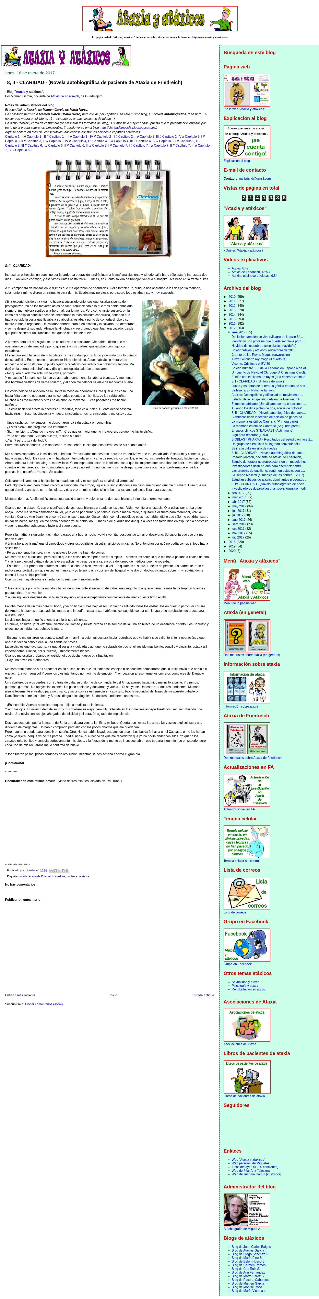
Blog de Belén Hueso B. (248, 1261)
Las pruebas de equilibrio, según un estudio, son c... (268, 470)
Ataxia (20, 91)
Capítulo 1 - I (14, 136)
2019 (232, 546)
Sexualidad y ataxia (245, 982)
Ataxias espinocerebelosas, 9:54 (254, 275)
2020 (232, 551)
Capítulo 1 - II (36, 136)
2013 (232, 310)
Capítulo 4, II (101, 141)
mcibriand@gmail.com (255, 178)
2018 (232, 542)
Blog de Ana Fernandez (248, 1272)
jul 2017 (238, 515)
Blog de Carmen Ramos (248, 1265)
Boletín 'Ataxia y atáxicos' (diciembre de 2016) (264, 350)
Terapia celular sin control (242, 861)
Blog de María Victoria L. (249, 1290)
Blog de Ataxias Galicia (248, 1250)
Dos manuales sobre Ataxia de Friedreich (253, 757)
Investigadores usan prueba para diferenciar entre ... (268, 466)
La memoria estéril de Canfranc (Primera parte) (265, 421)
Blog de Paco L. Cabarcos (250, 1279)
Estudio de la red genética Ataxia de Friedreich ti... (267, 399)
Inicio (113, 995)
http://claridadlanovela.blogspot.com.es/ (128, 127)
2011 (232, 301)
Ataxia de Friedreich (65, 96)
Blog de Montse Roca (247, 1287)
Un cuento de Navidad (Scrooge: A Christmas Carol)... (270, 372)
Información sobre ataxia (241, 706)
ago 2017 (239, 519)
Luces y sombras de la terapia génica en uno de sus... (270, 386)
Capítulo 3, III (36, 141)
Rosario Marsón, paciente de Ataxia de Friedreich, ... (268, 457)
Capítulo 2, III (149, 136)
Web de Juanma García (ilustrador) (256, 1174)
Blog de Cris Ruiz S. (246, 1268)
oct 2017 (238, 528)
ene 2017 (239, 332)
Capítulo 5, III (14, 145)
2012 (232, 305)
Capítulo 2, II (127, 136)
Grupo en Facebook (238, 964)
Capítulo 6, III (79, 145)
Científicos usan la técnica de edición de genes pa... (268, 417)
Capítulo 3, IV (58, 141)
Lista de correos (235, 912)
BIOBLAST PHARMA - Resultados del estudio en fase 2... (272, 439)
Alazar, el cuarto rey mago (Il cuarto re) (259, 359)
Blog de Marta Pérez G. (248, 1276)
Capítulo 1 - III (59, 136)
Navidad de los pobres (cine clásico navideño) (264, 345)
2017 (232, 328)
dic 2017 (238, 537)
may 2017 (239, 506)
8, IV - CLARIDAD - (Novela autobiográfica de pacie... (269, 484)
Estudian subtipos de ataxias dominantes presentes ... (270, 479)
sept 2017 (239, 524)
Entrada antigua (203, 995)
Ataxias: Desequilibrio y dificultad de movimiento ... (267, 395)
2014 (232, 314)
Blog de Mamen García (248, 1283)
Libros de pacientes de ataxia (244, 1096)
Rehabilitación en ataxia (248, 989)
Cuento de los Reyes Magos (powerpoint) (261, 354)
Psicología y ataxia (245, 985)
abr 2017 (239, 501)
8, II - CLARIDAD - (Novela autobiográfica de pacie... (269, 412)
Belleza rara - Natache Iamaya (253, 390)
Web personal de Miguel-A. (251, 1163)
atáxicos (60, 876)
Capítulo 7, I (100, 145)
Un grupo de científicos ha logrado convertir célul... (267, 444)
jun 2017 (238, 510)
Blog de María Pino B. (247, 1257)
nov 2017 (239, 533)
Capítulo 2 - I (106, 136)
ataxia (23, 876)
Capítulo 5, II (189, 141)
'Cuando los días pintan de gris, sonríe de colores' (267, 408)
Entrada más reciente (20, 995)
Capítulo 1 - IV (83, 136)
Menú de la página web (240, 603)
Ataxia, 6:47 (240, 268)
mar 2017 (239, 497)
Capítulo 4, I (80, 141)
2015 (232, 319)
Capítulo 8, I (23, 150)
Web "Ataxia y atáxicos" (248, 1159)
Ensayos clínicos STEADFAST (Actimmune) (262, 430)
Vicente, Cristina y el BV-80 (251, 363)
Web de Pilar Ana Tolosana (251, 1170)
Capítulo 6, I (36, 145)
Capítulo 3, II (14, 141)
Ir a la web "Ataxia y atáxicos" (244, 109)
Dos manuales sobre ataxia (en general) (252, 655)
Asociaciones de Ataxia (240, 1044)
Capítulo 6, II (57, 145)
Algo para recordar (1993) (250, 435)
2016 (232, 323)
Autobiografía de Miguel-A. (242, 1229)
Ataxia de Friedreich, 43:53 (251, 272)
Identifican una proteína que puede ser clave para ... (268, 341)
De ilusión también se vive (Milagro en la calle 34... (267, 336)
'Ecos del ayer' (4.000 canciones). (255, 1167)
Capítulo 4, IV (145, 141)
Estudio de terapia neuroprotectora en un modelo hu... (270, 461)
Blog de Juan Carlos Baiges (251, 1246)
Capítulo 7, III (184, 145)
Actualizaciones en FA (239, 809)
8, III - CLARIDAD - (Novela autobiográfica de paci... (268, 453)
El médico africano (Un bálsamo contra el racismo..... (269, 404)
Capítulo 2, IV (171, 136)
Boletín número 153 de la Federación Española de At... (270, 368)
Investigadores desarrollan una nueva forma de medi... (270, 488)
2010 (232, 296)
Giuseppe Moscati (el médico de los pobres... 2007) (268, 475)
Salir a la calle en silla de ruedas (254, 448)
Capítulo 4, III (123, 141)
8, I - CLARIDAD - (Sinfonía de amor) (258, 381)
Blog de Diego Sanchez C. (250, 1254)
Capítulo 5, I (167, 141)
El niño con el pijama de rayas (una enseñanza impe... (270, 377)
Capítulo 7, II (163, 145)
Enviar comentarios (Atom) (44, 1004)
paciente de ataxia (78, 876)
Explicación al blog (237, 161)
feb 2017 (239, 493)
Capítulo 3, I (193, 136)
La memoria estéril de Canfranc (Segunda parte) (266, 426)
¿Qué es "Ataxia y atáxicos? (243, 250)
